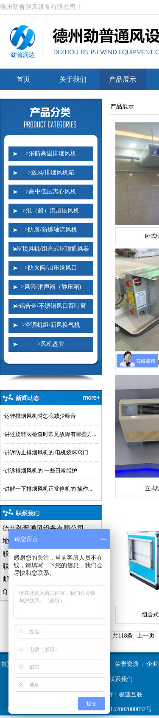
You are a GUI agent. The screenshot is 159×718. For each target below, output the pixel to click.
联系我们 (121, 679)
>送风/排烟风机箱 (51, 172)
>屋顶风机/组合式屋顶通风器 (51, 249)
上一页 (146, 635)
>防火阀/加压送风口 (51, 268)
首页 (23, 79)
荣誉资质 (127, 664)
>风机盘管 (50, 344)
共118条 (122, 635)
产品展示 (122, 79)
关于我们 (72, 79)
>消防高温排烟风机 (50, 153)
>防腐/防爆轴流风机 (51, 229)
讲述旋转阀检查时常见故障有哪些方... (50, 434)
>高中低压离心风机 (50, 191)
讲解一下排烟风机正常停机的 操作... (48, 489)
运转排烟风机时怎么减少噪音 (40, 416)
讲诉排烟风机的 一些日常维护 (40, 470)
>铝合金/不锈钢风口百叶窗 (51, 306)
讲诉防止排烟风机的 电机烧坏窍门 (46, 452)
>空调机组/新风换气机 (51, 325)
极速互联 (130, 694)
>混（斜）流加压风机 (50, 210)
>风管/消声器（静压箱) (51, 287)
